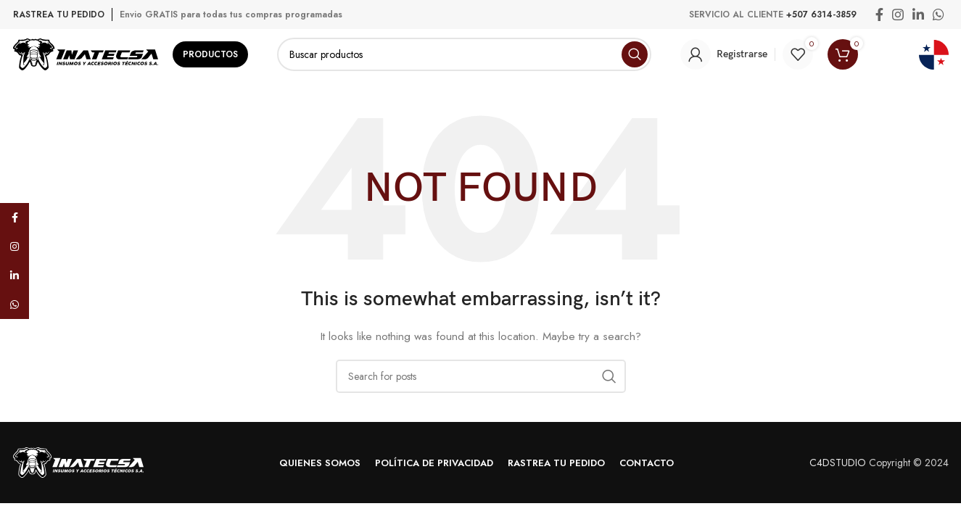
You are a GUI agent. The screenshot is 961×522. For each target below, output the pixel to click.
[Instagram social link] (898, 14)
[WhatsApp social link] (938, 14)
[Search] (464, 54)
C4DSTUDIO (837, 462)
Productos (210, 54)
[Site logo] (85, 53)
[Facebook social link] (879, 14)
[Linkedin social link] (918, 14)
